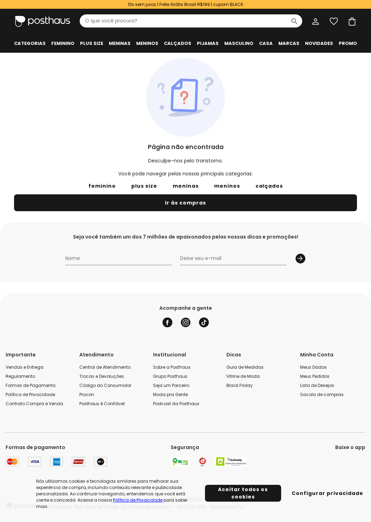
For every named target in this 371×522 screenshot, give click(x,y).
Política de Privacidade (30, 394)
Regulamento (20, 376)
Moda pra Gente (170, 394)
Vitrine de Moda (243, 376)
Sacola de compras (322, 394)
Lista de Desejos (317, 385)
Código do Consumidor (105, 385)
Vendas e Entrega (25, 367)
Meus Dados (313, 367)
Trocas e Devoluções (101, 376)
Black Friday (239, 385)
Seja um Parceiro (171, 385)
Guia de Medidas (245, 367)
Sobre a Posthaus (172, 367)
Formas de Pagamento (30, 385)
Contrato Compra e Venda (34, 404)
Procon (86, 394)
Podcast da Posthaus (176, 404)
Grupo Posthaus (170, 376)
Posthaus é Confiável (102, 404)
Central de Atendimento (105, 367)
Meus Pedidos (315, 376)
